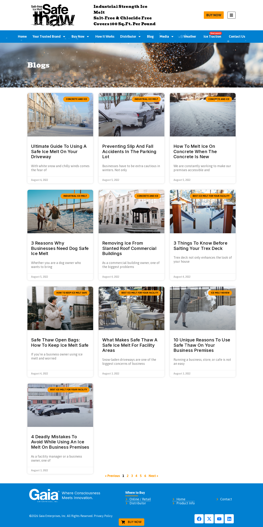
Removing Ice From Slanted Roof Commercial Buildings (129, 248)
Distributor (130, 36)
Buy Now (80, 36)
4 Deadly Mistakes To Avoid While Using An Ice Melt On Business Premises (60, 442)
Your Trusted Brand (49, 36)
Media (167, 36)
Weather (188, 36)
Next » (153, 476)
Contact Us (237, 36)
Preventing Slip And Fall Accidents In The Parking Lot (129, 151)
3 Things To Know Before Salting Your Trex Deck (200, 245)
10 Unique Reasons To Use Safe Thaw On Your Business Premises (202, 345)
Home (22, 36)
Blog (150, 36)
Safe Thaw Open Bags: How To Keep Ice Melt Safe (60, 342)
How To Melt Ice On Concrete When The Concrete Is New (195, 151)
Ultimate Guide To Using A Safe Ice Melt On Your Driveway (59, 151)
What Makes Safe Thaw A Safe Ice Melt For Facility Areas (130, 345)
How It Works (104, 36)
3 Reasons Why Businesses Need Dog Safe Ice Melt (60, 248)
